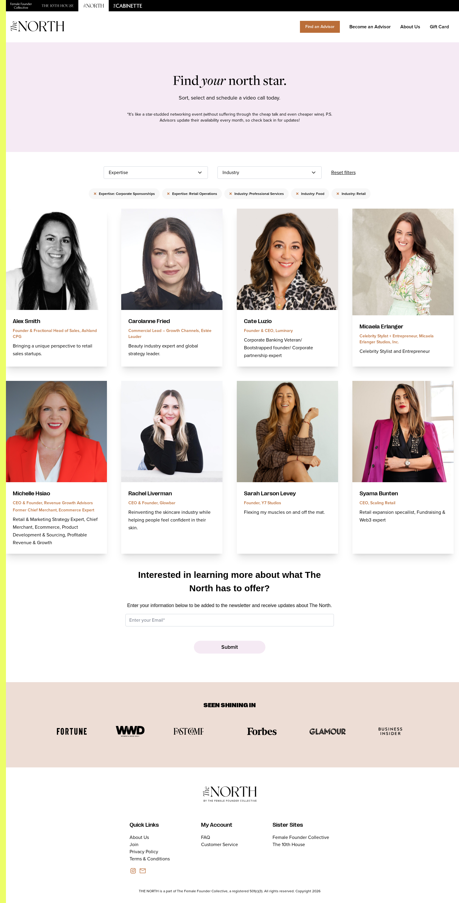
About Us (410, 26)
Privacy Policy (144, 851)
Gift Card (439, 26)
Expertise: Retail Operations (192, 194)
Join (134, 844)
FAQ (205, 837)
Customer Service (219, 844)
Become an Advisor (370, 26)
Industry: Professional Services (256, 194)
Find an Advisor (319, 27)
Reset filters (343, 172)
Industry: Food (310, 194)
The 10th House (289, 844)
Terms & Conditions (150, 858)
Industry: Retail (351, 194)
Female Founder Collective (301, 837)
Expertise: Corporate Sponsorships (124, 194)
